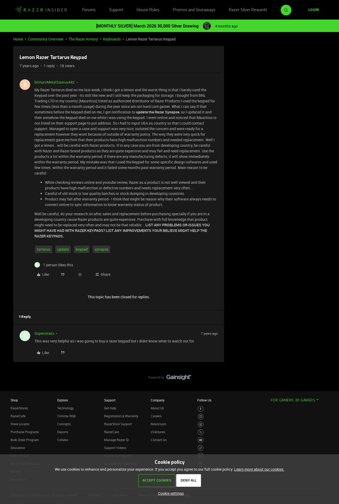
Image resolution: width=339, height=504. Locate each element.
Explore (62, 400)
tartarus (43, 249)
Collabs (62, 440)
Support (116, 10)
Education (18, 448)
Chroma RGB (66, 416)
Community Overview (46, 39)
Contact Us (159, 440)
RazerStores (19, 408)
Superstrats (44, 333)
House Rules (148, 10)
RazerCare (111, 432)
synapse (101, 249)
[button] (313, 10)
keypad (82, 249)
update (63, 249)
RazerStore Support (118, 424)
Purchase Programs (25, 432)
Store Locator (20, 424)
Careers (156, 416)
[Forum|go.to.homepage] (41, 10)
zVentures (158, 432)
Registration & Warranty (121, 416)
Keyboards (112, 39)
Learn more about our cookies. (259, 469)
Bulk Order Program (25, 440)
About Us (157, 408)
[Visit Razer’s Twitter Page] (200, 432)
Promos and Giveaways (194, 10)
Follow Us (204, 400)
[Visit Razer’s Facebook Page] (200, 409)
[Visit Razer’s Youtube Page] (200, 440)
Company (157, 400)
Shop (14, 400)
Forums (89, 10)
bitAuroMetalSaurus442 (54, 82)
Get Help (110, 408)
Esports (62, 432)
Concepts (64, 424)
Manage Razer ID (116, 440)
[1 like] (53, 265)
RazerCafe (18, 416)
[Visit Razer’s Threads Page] (200, 424)
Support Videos (115, 448)
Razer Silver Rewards (248, 10)
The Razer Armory (83, 39)
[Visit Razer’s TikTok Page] (200, 448)
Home (18, 39)
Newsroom (158, 424)
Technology (65, 408)
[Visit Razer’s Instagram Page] (200, 416)
